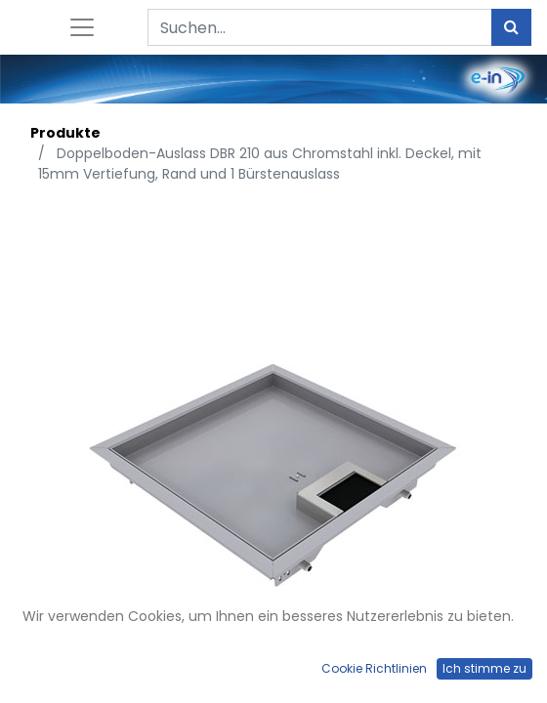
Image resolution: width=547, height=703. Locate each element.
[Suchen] (511, 27)
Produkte (65, 133)
